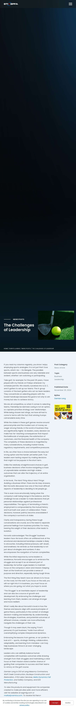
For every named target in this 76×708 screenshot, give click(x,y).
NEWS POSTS (26, 348)
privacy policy (24, 705)
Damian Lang (60, 398)
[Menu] (70, 3)
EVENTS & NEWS (14, 348)
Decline (67, 703)
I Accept (55, 703)
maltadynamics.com (13, 695)
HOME (6, 348)
